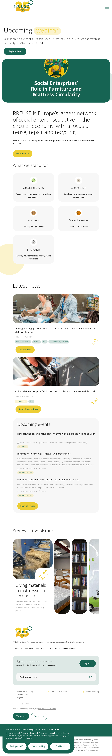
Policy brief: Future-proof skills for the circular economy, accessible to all (55, 391)
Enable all (60, 746)
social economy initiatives (59, 342)
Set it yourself (16, 746)
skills (44, 342)
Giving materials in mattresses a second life (31, 590)
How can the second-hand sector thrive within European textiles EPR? (56, 433)
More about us (22, 153)
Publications (55, 648)
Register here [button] (15, 51)
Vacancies (21, 716)
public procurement (23, 342)
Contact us (39, 716)
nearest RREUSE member (47, 709)
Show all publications (28, 409)
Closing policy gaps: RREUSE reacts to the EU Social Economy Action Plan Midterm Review (55, 330)
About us (18, 648)
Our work (29, 648)
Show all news (25, 349)
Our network (41, 648)
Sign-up (87, 663)
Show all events (27, 506)
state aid (36, 342)
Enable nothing (38, 746)
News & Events (69, 648)
